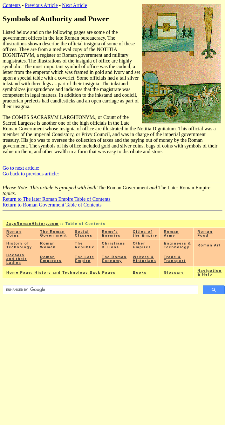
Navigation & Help (209, 272)
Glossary (174, 272)
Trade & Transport (175, 259)
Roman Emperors (50, 259)
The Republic (85, 245)
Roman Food (204, 233)
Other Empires (142, 245)
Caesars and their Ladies (16, 259)
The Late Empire (84, 259)
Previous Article (41, 5)
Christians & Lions (113, 245)
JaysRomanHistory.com (32, 224)
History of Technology (19, 245)
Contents (12, 5)
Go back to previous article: (31, 173)
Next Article (74, 5)
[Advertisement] (114, 340)
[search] (100, 290)
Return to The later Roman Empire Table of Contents (57, 199)
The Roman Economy (114, 259)
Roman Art (209, 245)
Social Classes (84, 233)
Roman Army (171, 233)
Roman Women (48, 245)
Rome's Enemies (111, 233)
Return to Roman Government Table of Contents (52, 204)
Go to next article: (21, 168)
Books (140, 272)
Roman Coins (13, 233)
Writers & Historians (144, 259)
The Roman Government (53, 233)
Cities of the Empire (145, 233)
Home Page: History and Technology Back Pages (61, 272)
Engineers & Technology (177, 245)
